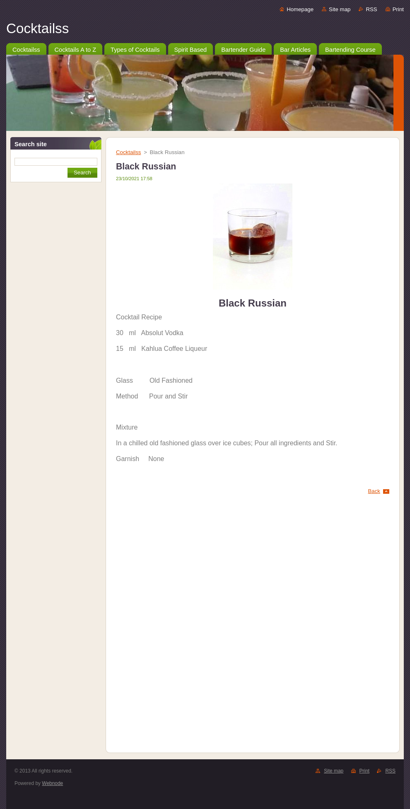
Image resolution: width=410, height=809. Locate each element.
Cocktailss (128, 152)
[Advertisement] (55, 240)
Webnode (52, 783)
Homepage (300, 9)
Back (374, 491)
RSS (371, 9)
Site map (339, 9)
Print (398, 9)
